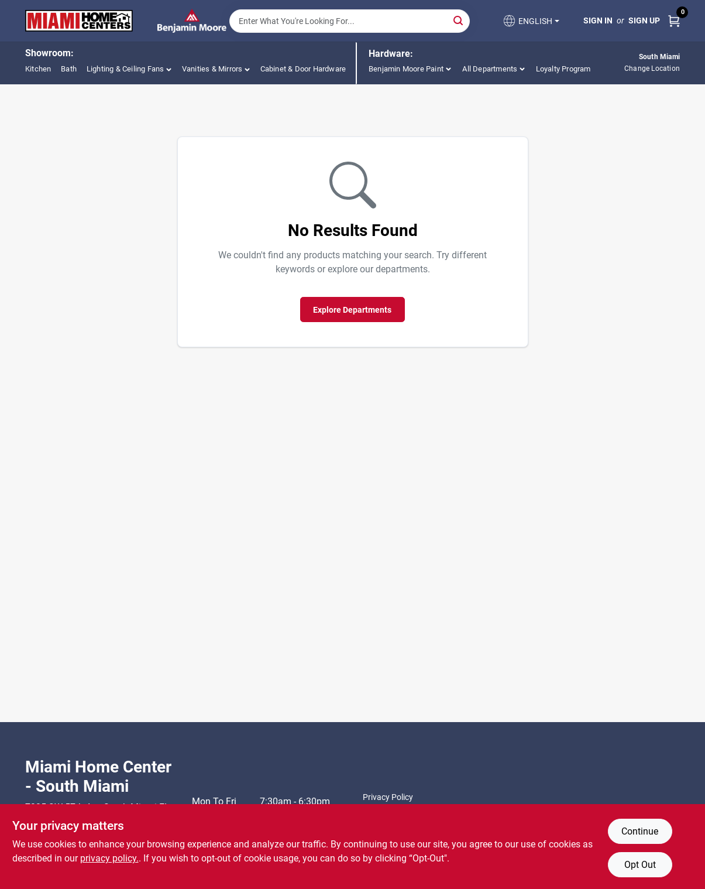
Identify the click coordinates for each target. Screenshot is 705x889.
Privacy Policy (388, 797)
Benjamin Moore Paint (406, 68)
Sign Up (644, 20)
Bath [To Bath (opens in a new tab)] (69, 68)
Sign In (598, 20)
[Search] (458, 20)
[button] (530, 20)
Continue (639, 831)
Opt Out (640, 864)
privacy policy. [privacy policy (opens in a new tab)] (109, 858)
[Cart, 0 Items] (674, 21)
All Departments (489, 68)
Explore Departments (352, 309)
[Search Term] (349, 21)
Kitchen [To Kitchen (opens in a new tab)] (38, 68)
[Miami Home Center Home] (79, 21)
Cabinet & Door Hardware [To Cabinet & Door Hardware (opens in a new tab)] (303, 68)
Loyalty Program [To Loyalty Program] (563, 68)
